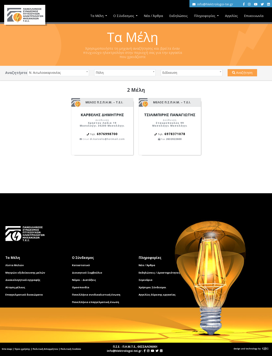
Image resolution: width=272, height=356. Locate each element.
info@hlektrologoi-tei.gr (215, 4)
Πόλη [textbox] (100, 72)
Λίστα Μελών (14, 265)
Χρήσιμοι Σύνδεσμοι (152, 287)
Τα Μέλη (97, 16)
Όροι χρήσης (22, 348)
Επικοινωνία (254, 16)
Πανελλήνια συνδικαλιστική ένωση (96, 294)
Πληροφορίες (205, 16)
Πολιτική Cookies (71, 348)
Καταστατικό (81, 265)
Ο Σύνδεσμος (124, 16)
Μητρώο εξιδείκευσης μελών (25, 272)
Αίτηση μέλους (15, 287)
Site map (7, 348)
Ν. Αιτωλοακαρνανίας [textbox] (45, 72)
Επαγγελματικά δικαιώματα (24, 294)
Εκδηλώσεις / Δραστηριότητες (159, 272)
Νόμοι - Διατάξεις (84, 280)
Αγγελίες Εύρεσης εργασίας (157, 294)
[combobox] (58, 72)
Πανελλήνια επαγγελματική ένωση (95, 302)
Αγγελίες (231, 16)
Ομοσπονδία (80, 287)
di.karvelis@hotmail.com (102, 139)
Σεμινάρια (145, 280)
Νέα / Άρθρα (153, 16)
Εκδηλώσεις (178, 16)
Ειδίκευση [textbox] (169, 72)
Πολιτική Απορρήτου (45, 348)
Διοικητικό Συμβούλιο (87, 272)
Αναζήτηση (242, 72)
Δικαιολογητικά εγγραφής (22, 280)
